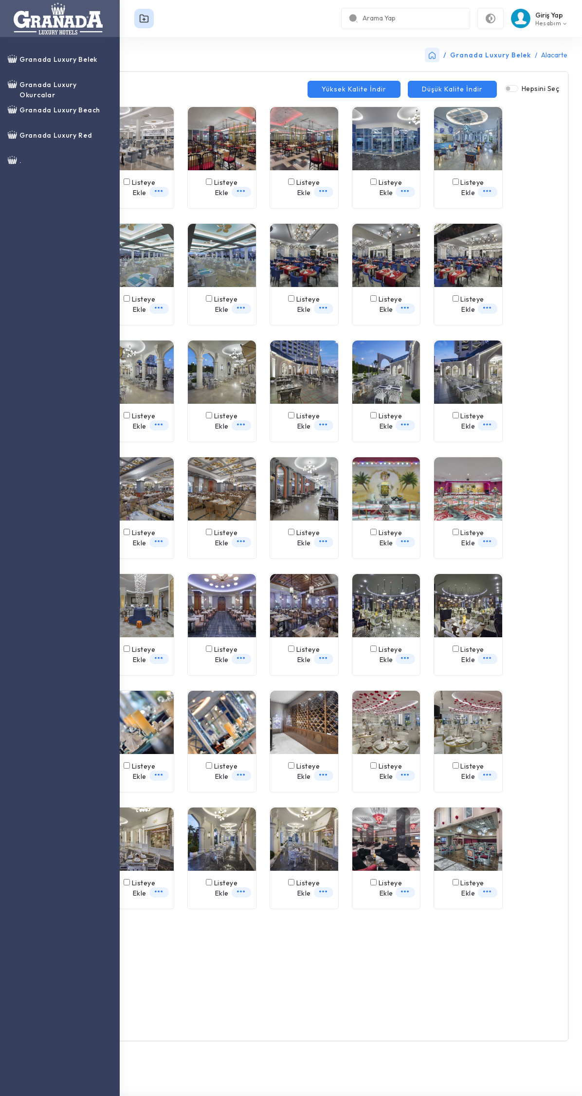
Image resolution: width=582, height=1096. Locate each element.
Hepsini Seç (541, 88)
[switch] (511, 88)
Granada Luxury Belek (490, 55)
